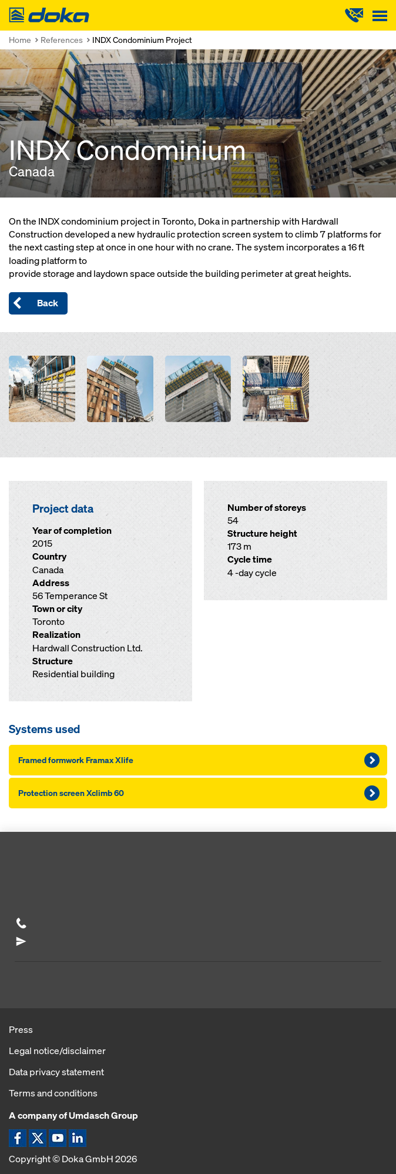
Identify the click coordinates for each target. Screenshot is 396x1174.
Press (21, 1029)
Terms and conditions (53, 1092)
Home (20, 39)
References (62, 39)
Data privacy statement (56, 1071)
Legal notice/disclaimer (57, 1050)
